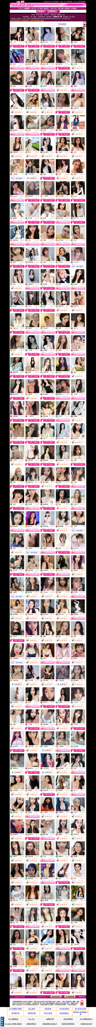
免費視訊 (22, 42)
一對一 (38, 174)
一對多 (22, 174)
